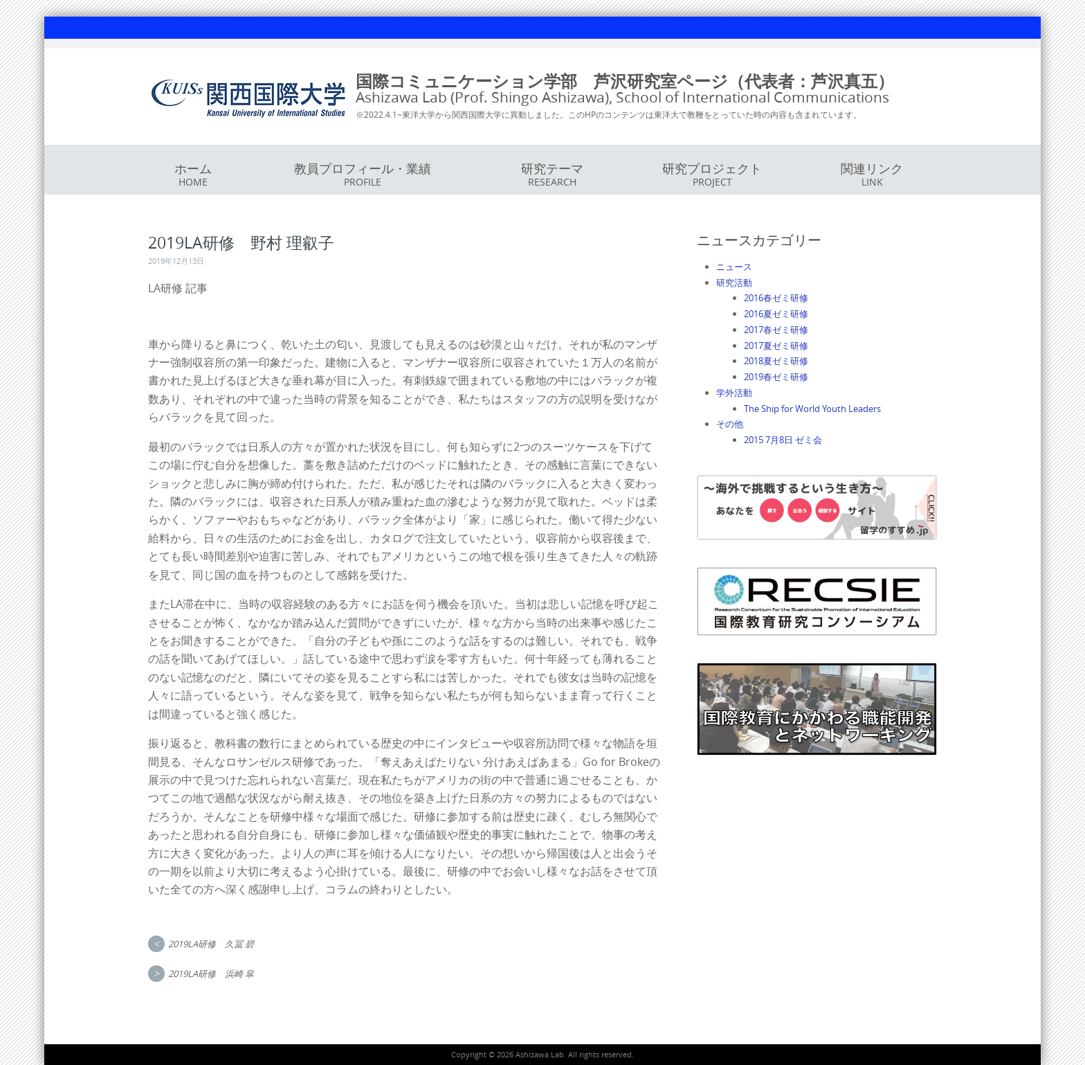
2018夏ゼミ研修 (776, 361)
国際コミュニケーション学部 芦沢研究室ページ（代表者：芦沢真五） (625, 81)
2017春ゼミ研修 (776, 329)
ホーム (193, 174)
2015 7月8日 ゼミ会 (783, 439)
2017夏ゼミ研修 (776, 345)
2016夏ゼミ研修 (776, 313)
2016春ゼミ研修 (776, 298)
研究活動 (734, 282)
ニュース (734, 266)
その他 (729, 424)
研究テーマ (552, 174)
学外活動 (734, 392)
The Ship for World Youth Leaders (812, 408)
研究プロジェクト (712, 174)
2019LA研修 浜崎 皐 (211, 973)
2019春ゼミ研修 (776, 376)
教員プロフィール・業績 (362, 174)
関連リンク (872, 174)
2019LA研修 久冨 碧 (211, 944)
